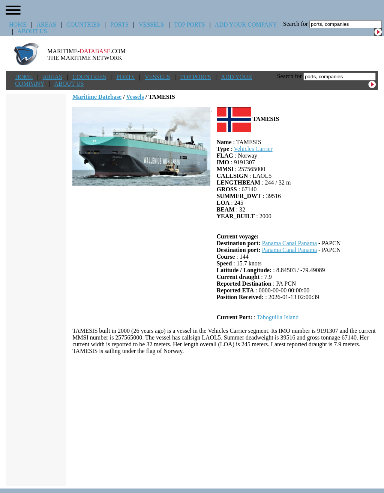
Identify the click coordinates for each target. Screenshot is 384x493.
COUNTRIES (83, 24)
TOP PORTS (189, 24)
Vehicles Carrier (253, 149)
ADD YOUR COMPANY (246, 24)
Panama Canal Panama (289, 243)
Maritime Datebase (97, 97)
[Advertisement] (225, 420)
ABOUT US (32, 31)
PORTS (119, 24)
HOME (18, 24)
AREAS (46, 24)
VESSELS (151, 24)
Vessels (135, 97)
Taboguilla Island (277, 317)
